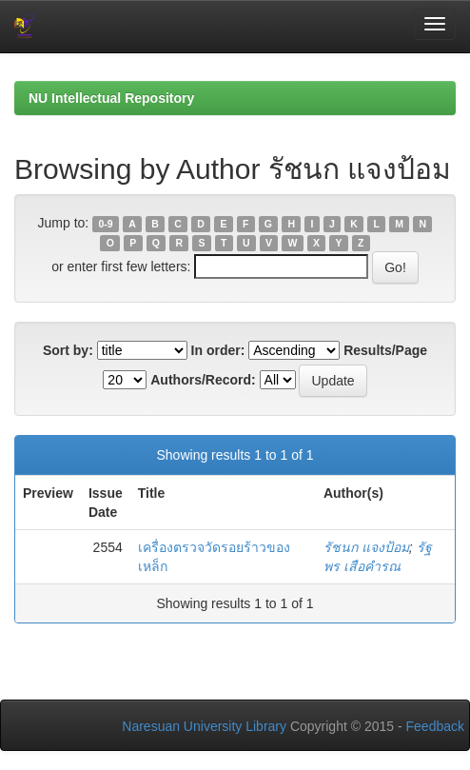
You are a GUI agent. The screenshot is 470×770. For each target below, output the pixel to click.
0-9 (105, 223)
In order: (218, 350)
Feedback (435, 726)
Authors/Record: (202, 379)
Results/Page (385, 350)
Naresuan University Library (204, 726)
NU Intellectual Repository (111, 98)
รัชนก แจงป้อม (366, 547)
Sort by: (68, 350)
